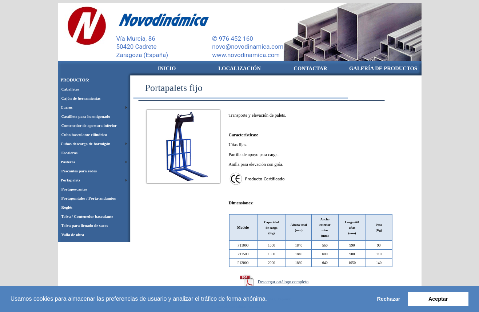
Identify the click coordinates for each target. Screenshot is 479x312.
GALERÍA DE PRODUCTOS (383, 68)
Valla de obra (72, 234)
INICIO (167, 68)
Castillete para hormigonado (85, 116)
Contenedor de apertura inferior (89, 125)
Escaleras (69, 153)
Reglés (67, 207)
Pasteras (66, 162)
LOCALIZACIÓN (239, 68)
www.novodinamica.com (246, 55)
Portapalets (69, 180)
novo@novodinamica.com (247, 46)
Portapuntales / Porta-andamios (88, 198)
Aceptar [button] (438, 299)
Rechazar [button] (388, 299)
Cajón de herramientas (81, 98)
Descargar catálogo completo (283, 281)
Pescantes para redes (79, 171)
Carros (65, 107)
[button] (269, 300)
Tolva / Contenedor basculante (87, 216)
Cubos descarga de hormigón (84, 143)
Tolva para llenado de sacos (84, 225)
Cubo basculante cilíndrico (84, 134)
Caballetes (70, 89)
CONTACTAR (310, 68)
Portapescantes (74, 189)
